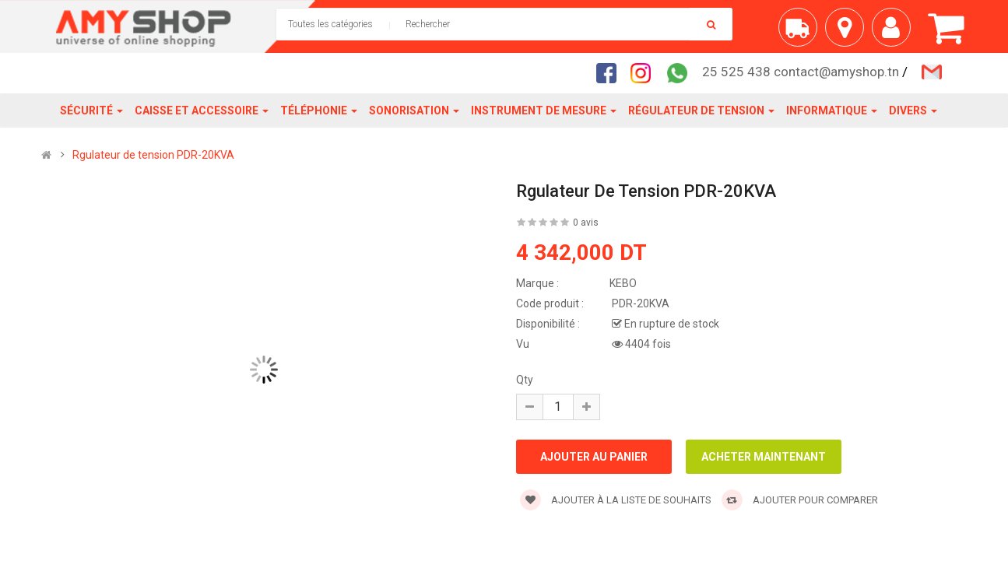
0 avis (586, 222)
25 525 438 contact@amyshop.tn (800, 71)
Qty (524, 379)
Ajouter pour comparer (800, 500)
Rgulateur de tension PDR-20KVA (153, 154)
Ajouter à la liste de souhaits (615, 500)
